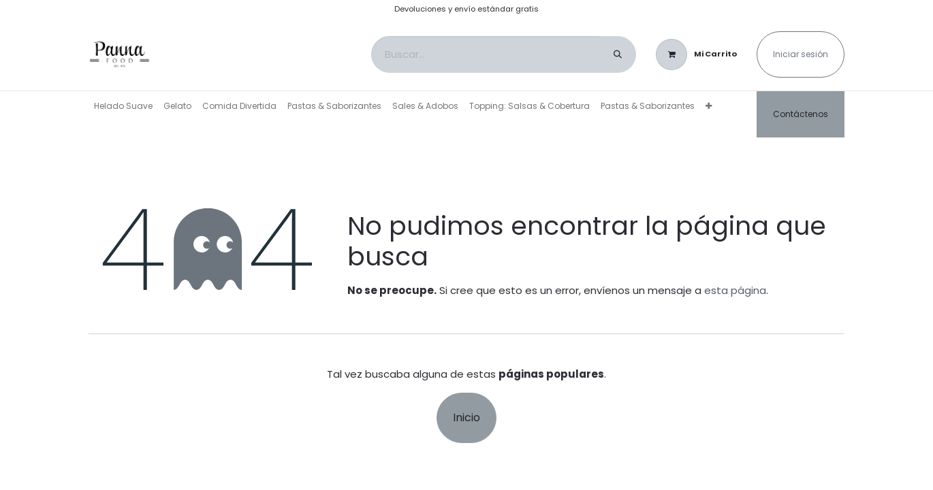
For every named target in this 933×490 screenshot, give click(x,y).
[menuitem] (123, 106)
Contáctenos (800, 114)
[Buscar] (617, 54)
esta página (735, 290)
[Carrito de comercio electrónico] (696, 54)
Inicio (466, 417)
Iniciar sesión (800, 54)
